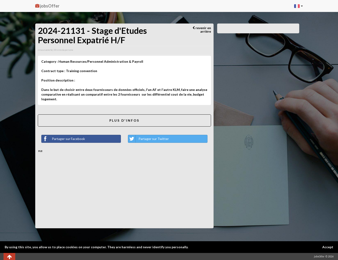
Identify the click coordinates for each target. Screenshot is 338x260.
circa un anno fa (45, 50)
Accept (327, 247)
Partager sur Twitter (148, 139)
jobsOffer (47, 5)
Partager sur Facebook (63, 139)
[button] (298, 6)
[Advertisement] (124, 188)
